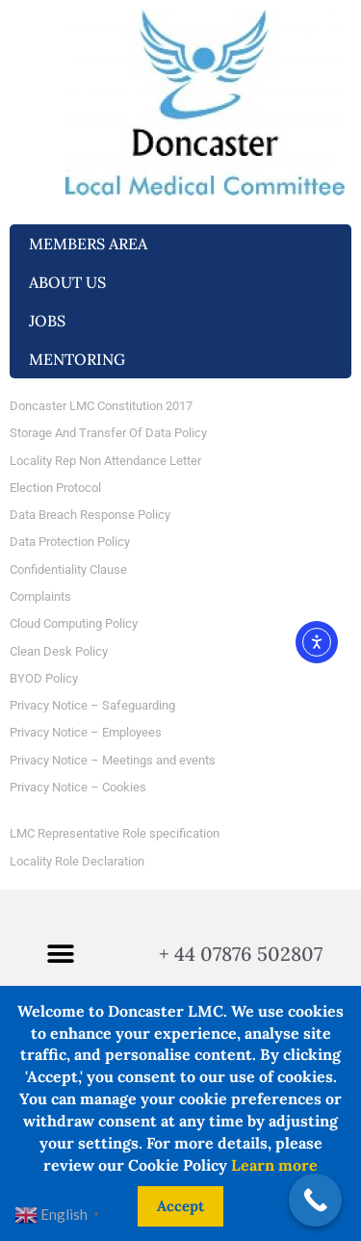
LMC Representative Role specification (114, 833)
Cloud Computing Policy (74, 623)
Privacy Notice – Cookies (78, 787)
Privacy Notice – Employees (86, 732)
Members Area (93, 243)
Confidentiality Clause (68, 569)
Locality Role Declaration (77, 861)
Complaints (40, 596)
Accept (180, 1206)
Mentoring (82, 359)
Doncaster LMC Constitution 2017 (101, 406)
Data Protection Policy (70, 541)
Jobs (52, 320)
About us (72, 282)
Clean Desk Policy (59, 651)
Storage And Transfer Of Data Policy (108, 433)
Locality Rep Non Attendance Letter (105, 460)
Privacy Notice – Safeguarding (92, 705)
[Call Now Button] (315, 1200)
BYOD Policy (44, 678)
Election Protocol (55, 487)
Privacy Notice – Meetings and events (113, 760)
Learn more (274, 1165)
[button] (60, 954)
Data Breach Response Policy (90, 514)
